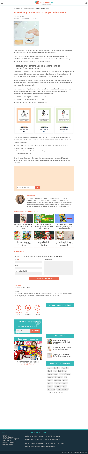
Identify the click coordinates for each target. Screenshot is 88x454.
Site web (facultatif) (21, 271)
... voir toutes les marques (55, 392)
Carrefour (57, 368)
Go (37, 187)
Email (16, 265)
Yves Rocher (51, 389)
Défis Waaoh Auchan (8, 437)
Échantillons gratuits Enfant (42, 8)
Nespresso (57, 380)
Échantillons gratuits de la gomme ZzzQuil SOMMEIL (40, 447)
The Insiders (58, 377)
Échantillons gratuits (28, 8)
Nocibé (65, 380)
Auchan (49, 368)
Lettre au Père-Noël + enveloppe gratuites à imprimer (44, 244)
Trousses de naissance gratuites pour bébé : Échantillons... (62, 348)
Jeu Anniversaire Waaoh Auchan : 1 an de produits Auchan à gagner (45, 443)
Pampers (50, 383)
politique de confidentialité (53, 256)
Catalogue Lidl (6, 435)
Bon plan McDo (6, 440)
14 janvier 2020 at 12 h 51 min (22, 288)
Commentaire (48, 260)
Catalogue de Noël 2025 (9, 442)
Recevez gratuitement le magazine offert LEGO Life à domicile (61, 342)
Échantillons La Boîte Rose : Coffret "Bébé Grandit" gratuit (62, 355)
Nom (16, 260)
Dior (55, 371)
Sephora (49, 386)
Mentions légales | (66, 452)
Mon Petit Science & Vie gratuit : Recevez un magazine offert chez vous (44, 226)
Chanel (49, 371)
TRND (64, 386)
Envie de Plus (62, 371)
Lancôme (50, 377)
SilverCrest (57, 386)
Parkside (57, 383)
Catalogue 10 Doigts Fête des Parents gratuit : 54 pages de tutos (23, 226)
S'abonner (35, 331)
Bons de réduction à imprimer (10, 439)
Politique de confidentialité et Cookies (79, 452)
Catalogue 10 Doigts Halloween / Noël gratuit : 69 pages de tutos (64, 244)
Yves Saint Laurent (62, 389)
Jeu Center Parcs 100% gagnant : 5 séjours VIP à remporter (42, 436)
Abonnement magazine (28, 362)
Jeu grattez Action (7, 444)
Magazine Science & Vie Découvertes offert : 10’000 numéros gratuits (64, 226)
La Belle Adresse (65, 374)
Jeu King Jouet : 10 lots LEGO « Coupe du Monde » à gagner (42, 440)
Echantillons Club (18, 8)
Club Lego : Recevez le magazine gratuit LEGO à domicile (23, 244)
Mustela (49, 380)
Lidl (65, 377)
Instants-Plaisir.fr (52, 374)
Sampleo (64, 383)
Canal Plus (65, 368)
